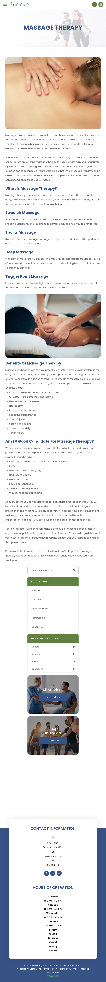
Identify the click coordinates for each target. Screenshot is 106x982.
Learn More (53, 697)
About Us (36, 590)
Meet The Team (39, 608)
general (35, 646)
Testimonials (38, 617)
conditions (37, 668)
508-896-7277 (53, 856)
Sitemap (85, 968)
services (35, 654)
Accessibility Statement (29, 968)
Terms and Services (69, 968)
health (34, 661)
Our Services (38, 599)
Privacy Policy (50, 968)
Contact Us (37, 626)
